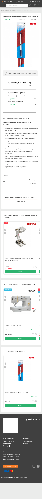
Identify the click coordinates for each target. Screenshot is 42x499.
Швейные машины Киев (10, 468)
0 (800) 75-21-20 (35, 2)
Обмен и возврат (8, 459)
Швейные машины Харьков (11, 470)
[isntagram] (38, 482)
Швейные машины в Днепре (11, 475)
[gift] (34, 316)
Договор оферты (8, 462)
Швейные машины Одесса (11, 473)
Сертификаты (26, 454)
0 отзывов (22, 21)
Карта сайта (4, 495)
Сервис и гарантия (8, 457)
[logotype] (11, 441)
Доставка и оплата (8, 454)
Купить (20, 277)
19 (6, 339)
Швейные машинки (7, 10)
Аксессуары (17, 10)
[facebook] (34, 482)
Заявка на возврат (27, 457)
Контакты (25, 459)
